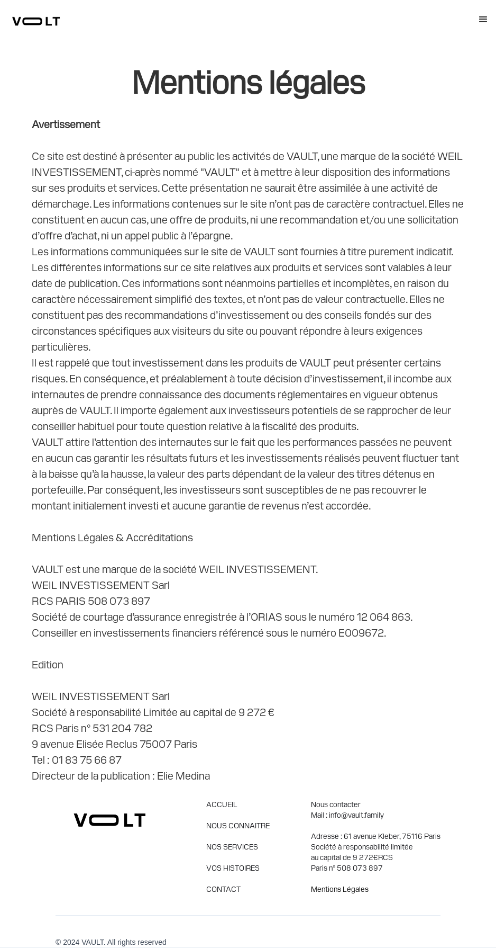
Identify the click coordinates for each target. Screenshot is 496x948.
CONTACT (223, 888)
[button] (483, 19)
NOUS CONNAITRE (238, 825)
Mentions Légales (340, 888)
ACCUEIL (221, 804)
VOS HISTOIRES (233, 867)
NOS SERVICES (232, 846)
